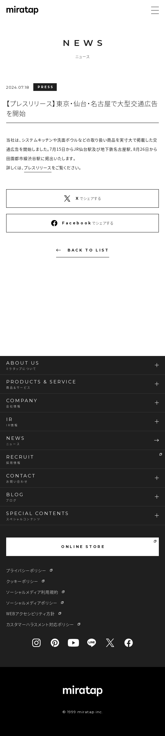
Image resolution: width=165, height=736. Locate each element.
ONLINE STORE (108, 544)
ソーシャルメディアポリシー (31, 603)
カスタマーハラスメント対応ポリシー (40, 624)
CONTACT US (84, 319)
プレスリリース (38, 167)
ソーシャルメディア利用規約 (32, 592)
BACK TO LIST (82, 250)
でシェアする (82, 198)
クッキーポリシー (22, 581)
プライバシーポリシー (26, 570)
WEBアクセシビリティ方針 (30, 613)
